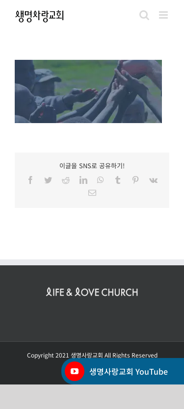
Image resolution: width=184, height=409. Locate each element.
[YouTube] (74, 371)
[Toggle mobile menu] (164, 15)
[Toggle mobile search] (144, 15)
